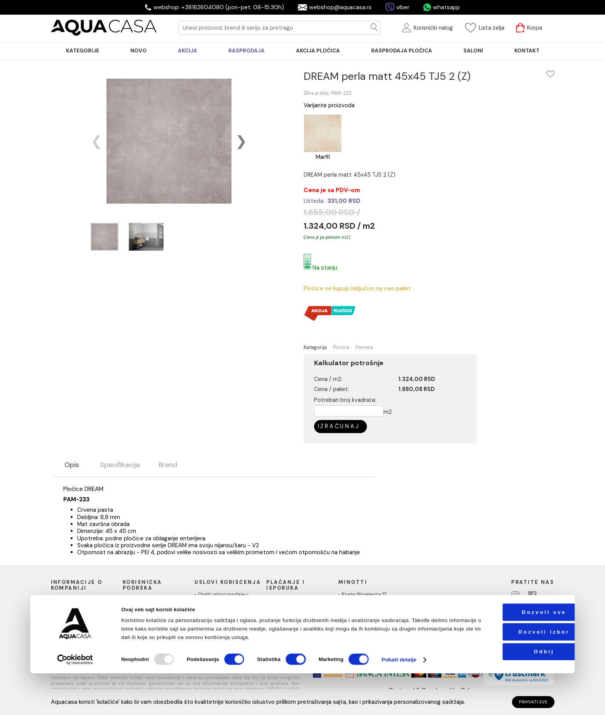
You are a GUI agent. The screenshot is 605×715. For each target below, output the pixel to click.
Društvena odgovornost (82, 615)
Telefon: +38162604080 (369, 616)
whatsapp (446, 7)
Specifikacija (120, 465)
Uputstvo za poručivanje (154, 601)
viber (402, 7)
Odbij (517, 693)
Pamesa (364, 348)
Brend (168, 465)
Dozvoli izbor (516, 673)
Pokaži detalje (399, 701)
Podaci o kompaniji (75, 629)
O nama (63, 601)
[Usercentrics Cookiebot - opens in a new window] (75, 701)
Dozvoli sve (517, 654)
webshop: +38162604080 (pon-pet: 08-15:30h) (219, 7)
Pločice (341, 348)
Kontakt (63, 622)
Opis (71, 465)
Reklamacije (139, 622)
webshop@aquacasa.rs (340, 7)
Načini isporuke (287, 608)
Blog (131, 636)
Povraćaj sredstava (148, 629)
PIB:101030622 (358, 623)
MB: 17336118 (356, 630)
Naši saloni (66, 608)
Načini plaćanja (287, 601)
